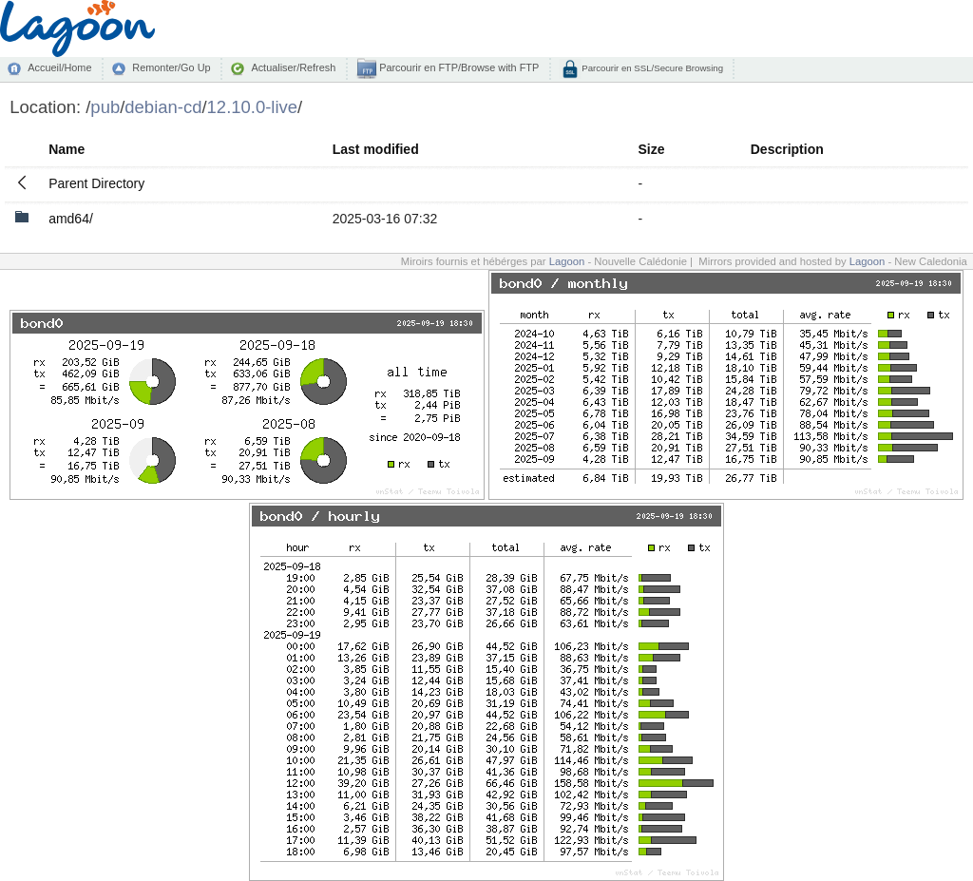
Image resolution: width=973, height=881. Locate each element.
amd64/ (70, 218)
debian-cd (162, 107)
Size (651, 149)
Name (66, 149)
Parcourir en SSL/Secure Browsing (651, 68)
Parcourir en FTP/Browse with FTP (457, 67)
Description (787, 149)
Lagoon (567, 261)
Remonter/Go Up (171, 67)
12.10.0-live (252, 107)
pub (105, 107)
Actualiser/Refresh (293, 67)
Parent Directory (96, 183)
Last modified (376, 149)
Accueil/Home (59, 67)
